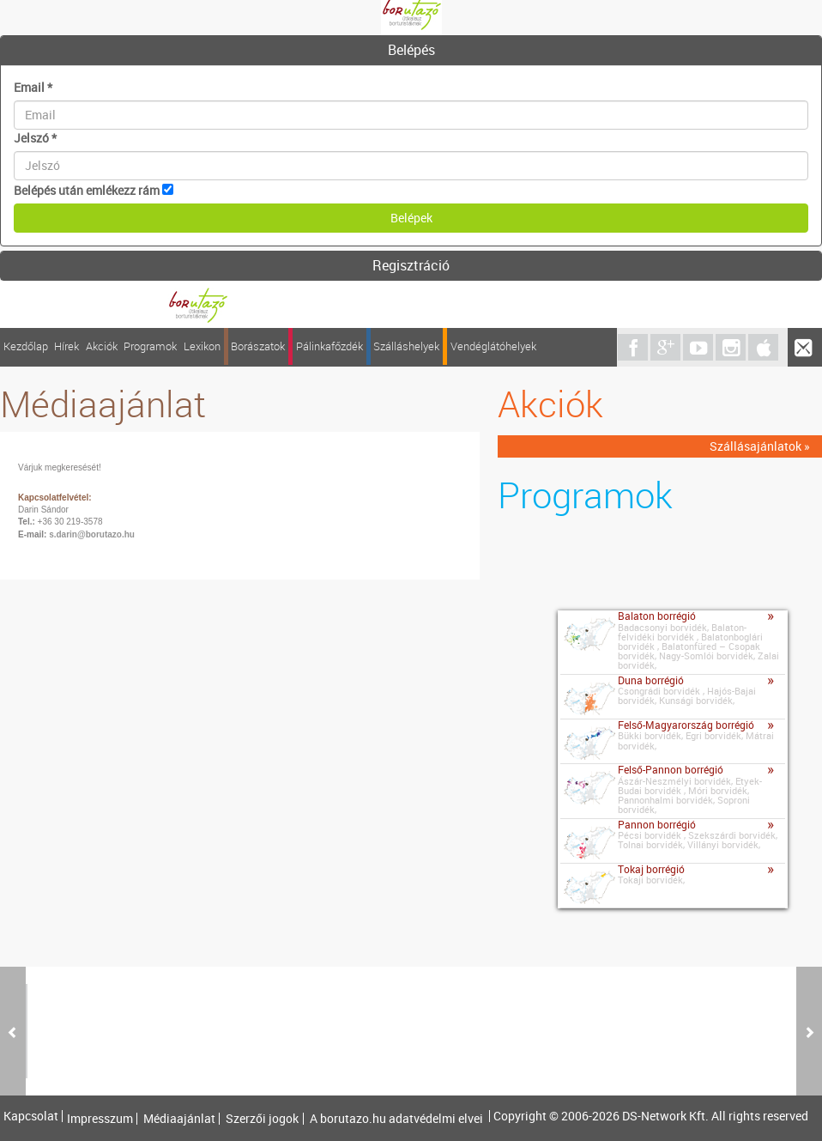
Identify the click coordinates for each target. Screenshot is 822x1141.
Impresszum (100, 1119)
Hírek (66, 346)
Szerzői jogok (262, 1119)
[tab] (411, 50)
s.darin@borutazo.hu (92, 534)
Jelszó (35, 138)
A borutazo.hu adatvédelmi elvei (396, 1119)
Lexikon (202, 346)
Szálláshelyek (406, 346)
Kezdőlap (25, 346)
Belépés (411, 49)
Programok (150, 346)
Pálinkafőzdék (329, 346)
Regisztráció (411, 265)
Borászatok (258, 346)
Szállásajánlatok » (760, 446)
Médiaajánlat (179, 1119)
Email (33, 87)
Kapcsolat (30, 1116)
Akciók (102, 346)
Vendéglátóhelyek (493, 346)
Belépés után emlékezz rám (87, 190)
